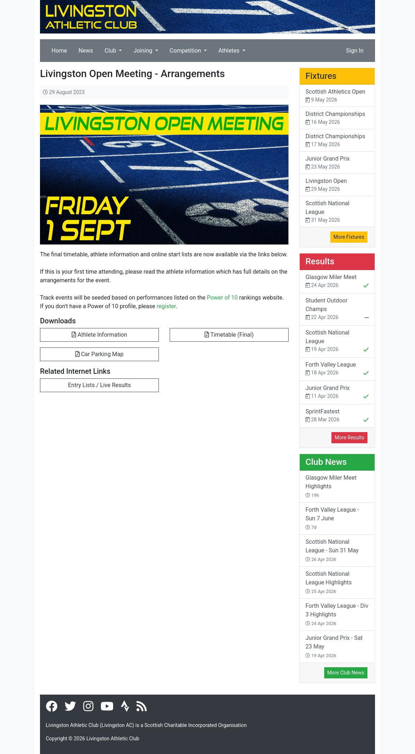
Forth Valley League (337, 369)
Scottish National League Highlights (328, 582)
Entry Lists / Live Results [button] (99, 385)
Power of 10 (222, 297)
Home (59, 50)
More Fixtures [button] (349, 237)
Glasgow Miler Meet (337, 282)
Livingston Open (337, 185)
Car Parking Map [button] (99, 354)
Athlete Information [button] (99, 334)
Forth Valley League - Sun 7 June (332, 518)
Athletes (229, 50)
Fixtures (320, 76)
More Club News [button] (345, 673)
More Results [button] (349, 437)
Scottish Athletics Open (337, 96)
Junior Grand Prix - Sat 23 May (334, 646)
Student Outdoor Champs (337, 309)
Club (110, 50)
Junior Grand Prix (337, 163)
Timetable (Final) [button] (229, 334)
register (166, 306)
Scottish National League (337, 212)
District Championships (337, 118)
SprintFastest (337, 416)
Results (319, 261)
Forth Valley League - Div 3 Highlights (336, 614)
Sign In (354, 50)
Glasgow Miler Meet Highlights (331, 486)
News (86, 50)
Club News (326, 462)
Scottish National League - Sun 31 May (332, 550)
